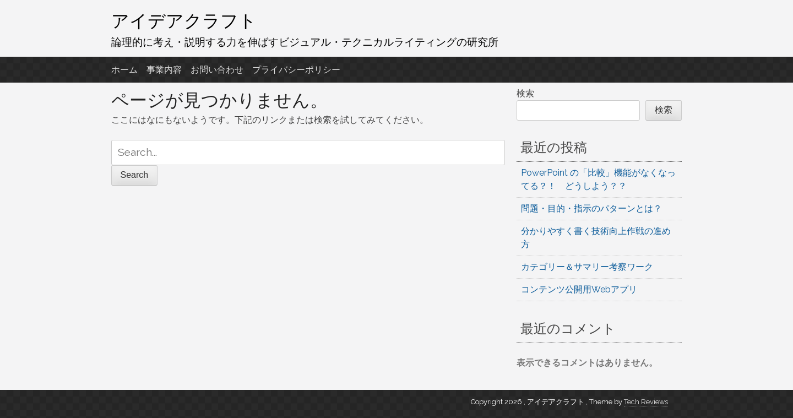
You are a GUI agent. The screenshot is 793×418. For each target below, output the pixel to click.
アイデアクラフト (184, 20)
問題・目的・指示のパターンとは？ (591, 208)
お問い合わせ (217, 69)
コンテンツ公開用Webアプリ (579, 289)
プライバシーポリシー (296, 69)
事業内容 (164, 69)
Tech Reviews (646, 402)
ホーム (124, 69)
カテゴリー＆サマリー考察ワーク (587, 267)
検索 (525, 93)
